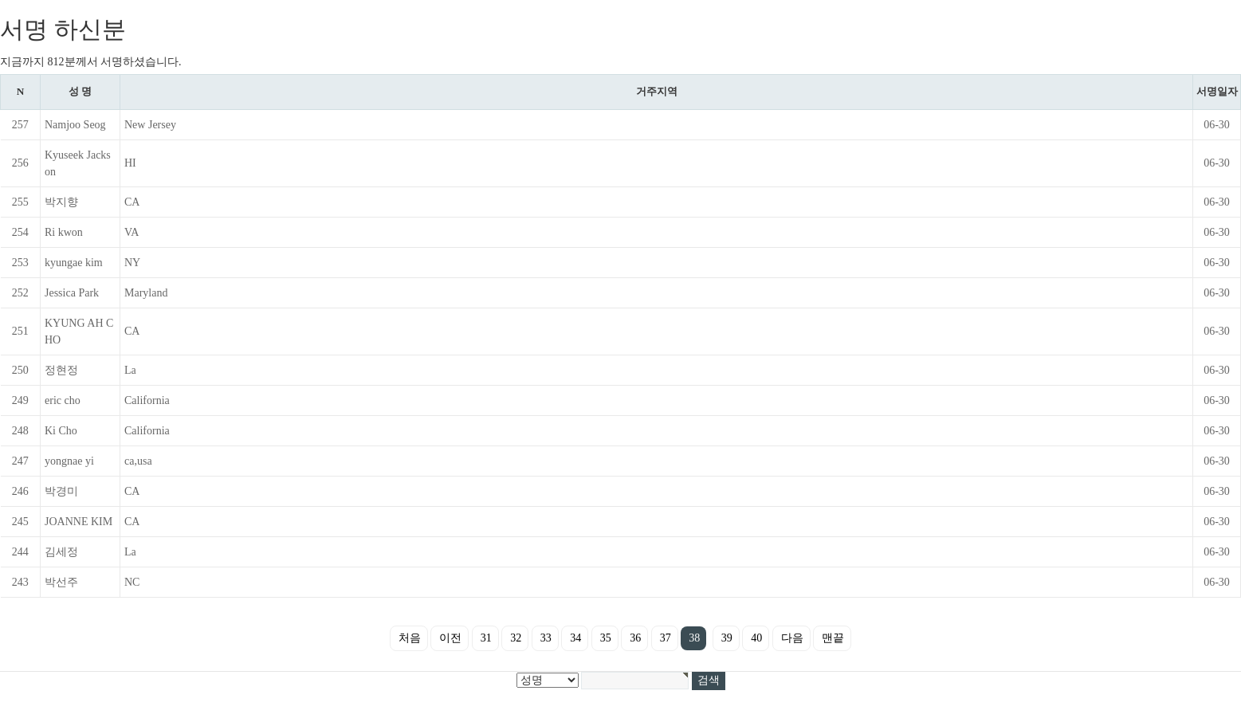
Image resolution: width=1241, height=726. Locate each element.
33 (546, 638)
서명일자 (1217, 91)
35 (605, 638)
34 (575, 638)
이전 (450, 638)
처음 (410, 638)
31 (486, 638)
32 (515, 638)
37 (665, 638)
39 (726, 638)
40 (756, 638)
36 (635, 638)
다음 (792, 638)
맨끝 (833, 638)
